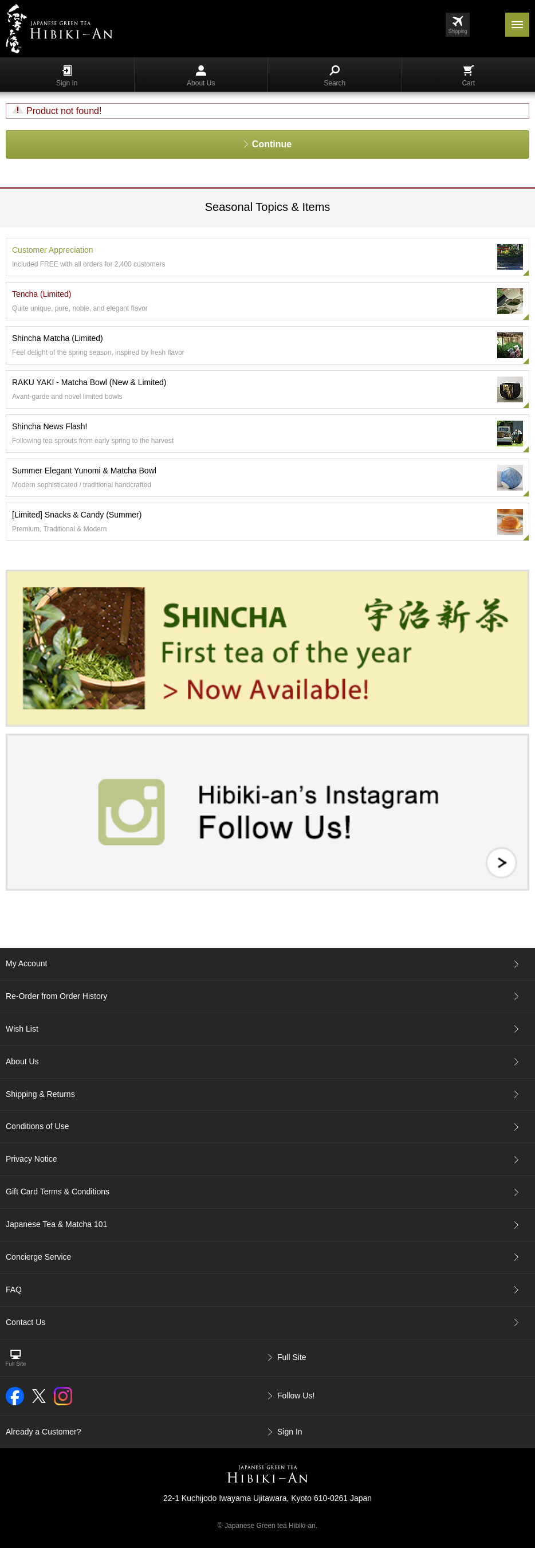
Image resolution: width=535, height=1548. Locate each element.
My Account (26, 963)
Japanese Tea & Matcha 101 (56, 1224)
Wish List (22, 1028)
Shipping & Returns (40, 1094)
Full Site (291, 1357)
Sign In (66, 76)
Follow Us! (295, 1395)
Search (334, 76)
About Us (201, 76)
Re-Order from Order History (56, 996)
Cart (468, 76)
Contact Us (25, 1322)
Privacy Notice (31, 1158)
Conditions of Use (37, 1126)
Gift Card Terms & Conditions (57, 1191)
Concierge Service (38, 1256)
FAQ (14, 1289)
